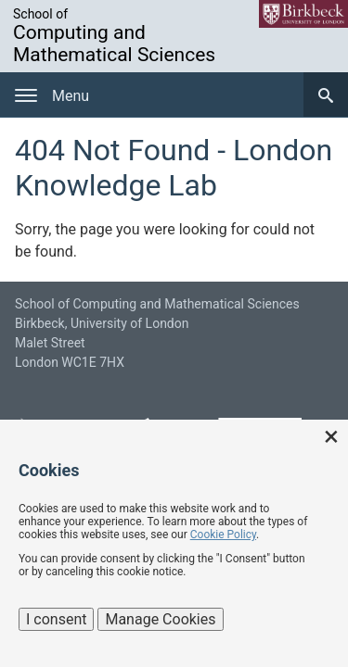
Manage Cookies (160, 619)
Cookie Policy (223, 534)
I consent (56, 619)
